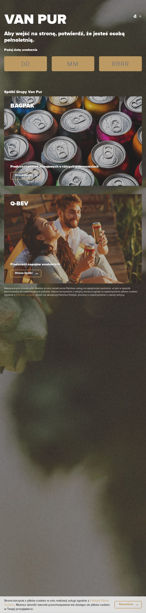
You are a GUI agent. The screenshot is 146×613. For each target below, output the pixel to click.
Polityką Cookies (25, 295)
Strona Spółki (24, 175)
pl (140, 16)
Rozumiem (126, 604)
